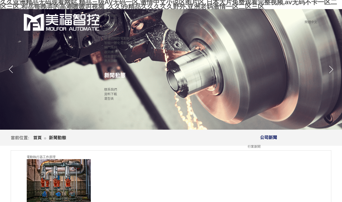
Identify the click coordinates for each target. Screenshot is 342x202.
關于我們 (110, 16)
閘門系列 (110, 47)
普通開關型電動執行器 (120, 38)
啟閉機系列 (112, 52)
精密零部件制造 (115, 56)
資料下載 (110, 94)
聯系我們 (110, 89)
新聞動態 (115, 75)
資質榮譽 (110, 25)
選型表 (109, 98)
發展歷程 (110, 29)
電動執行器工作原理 (41, 157)
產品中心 (110, 34)
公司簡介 (110, 20)
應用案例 (110, 61)
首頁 (37, 137)
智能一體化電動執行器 (120, 43)
